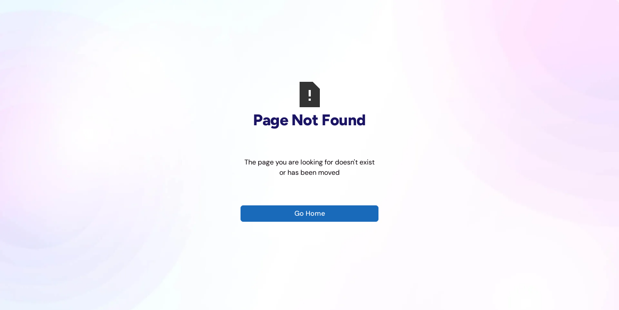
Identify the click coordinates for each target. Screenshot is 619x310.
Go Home (309, 213)
